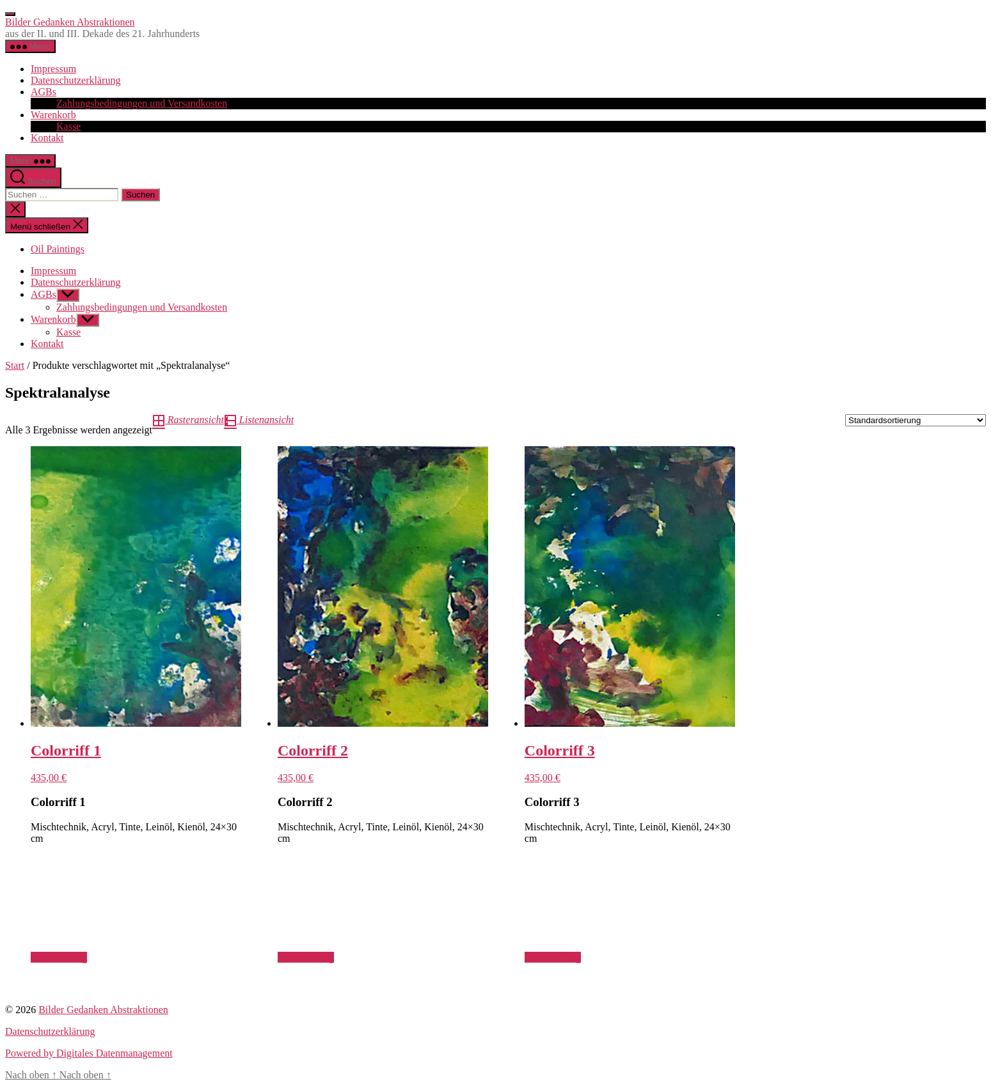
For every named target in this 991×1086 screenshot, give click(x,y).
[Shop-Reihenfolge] (915, 420)
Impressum (53, 68)
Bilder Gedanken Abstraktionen (70, 22)
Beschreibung (59, 957)
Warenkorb (53, 114)
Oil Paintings (57, 249)
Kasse (68, 126)
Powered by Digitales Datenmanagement (89, 1053)
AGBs (43, 91)
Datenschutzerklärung (75, 80)
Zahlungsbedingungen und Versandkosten (141, 103)
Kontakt (47, 137)
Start (14, 365)
